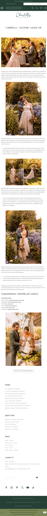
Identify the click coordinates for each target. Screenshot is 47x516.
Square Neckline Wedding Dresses (17, 405)
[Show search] (33, 8)
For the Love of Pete (10, 307)
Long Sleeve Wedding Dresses (16, 403)
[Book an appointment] (14, 8)
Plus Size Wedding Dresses (15, 391)
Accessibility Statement (23, 506)
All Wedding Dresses (12, 389)
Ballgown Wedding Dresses (15, 393)
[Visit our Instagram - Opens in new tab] (11, 487)
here (33, 514)
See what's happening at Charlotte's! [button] (23, 1)
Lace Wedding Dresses (13, 401)
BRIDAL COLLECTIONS (12, 422)
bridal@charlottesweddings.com (17, 468)
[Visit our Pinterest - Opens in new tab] (17, 487)
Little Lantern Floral (8, 303)
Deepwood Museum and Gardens (16, 300)
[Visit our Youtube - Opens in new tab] (28, 487)
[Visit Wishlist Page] (41, 8)
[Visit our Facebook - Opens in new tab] (6, 487)
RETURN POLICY (35, 502)
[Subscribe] (36, 477)
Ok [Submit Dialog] (45, 512)
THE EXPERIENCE (10, 424)
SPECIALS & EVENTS (11, 426)
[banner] (23, 15)
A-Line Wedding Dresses (13, 396)
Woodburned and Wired (13, 309)
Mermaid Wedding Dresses (14, 398)
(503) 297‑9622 (10, 461)
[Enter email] (21, 477)
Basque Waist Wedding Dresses (16, 408)
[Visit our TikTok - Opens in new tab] (33, 487)
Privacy (9, 502)
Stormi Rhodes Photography (14, 302)
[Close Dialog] (2, 512)
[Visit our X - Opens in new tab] (22, 487)
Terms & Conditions (21, 502)
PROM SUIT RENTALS (12, 429)
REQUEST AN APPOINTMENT (14, 419)
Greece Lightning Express (11, 305)
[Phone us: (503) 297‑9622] (37, 8)
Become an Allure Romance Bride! (23, 370)
